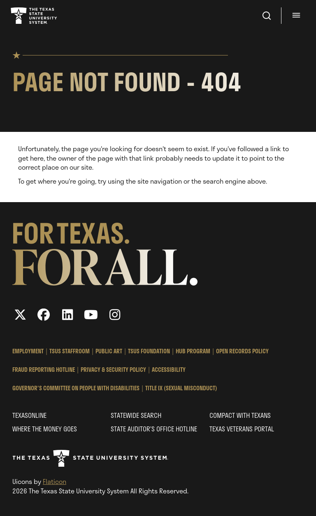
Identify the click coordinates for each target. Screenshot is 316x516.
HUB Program (193, 351)
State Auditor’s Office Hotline (154, 429)
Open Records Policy (242, 351)
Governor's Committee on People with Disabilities (75, 388)
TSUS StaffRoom (69, 351)
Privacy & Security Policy (113, 369)
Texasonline (29, 415)
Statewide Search (136, 415)
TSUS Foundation (149, 351)
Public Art (108, 351)
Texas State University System (34, 15)
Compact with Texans (240, 415)
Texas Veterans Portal (241, 429)
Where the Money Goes (44, 429)
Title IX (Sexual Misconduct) (181, 388)
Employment (28, 351)
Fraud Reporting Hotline (43, 369)
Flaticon (54, 481)
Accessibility (169, 369)
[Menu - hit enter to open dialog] (297, 15)
